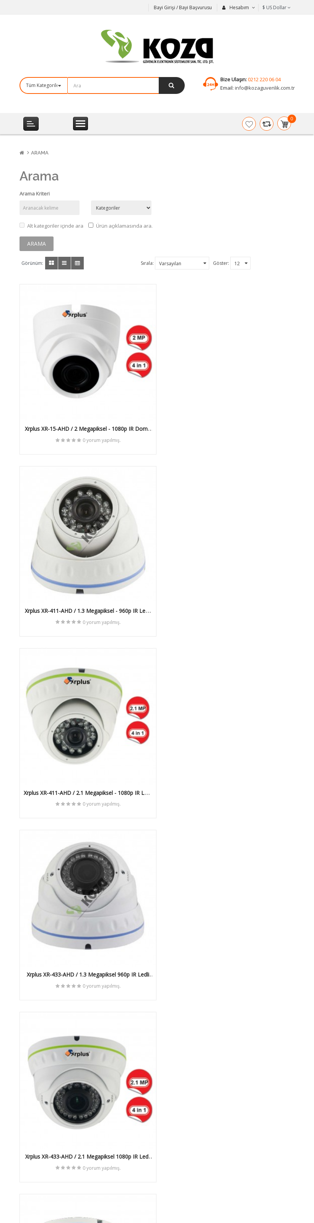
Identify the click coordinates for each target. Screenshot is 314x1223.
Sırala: (147, 263)
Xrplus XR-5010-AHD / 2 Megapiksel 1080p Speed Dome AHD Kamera (229, 956)
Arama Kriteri (35, 193)
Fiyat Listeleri (183, 1118)
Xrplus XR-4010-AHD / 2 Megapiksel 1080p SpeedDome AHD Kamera (85, 956)
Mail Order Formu (188, 1131)
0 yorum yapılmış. (99, 435)
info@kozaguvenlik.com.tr (264, 87)
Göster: (221, 263)
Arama (40, 153)
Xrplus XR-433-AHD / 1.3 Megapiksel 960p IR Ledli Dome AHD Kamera (229, 603)
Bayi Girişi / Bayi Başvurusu (183, 7)
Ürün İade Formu (187, 1170)
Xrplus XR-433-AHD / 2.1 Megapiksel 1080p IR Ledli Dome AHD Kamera (85, 780)
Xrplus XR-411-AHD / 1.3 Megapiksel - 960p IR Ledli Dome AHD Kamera (228, 427)
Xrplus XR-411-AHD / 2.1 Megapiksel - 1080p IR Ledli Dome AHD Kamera (85, 603)
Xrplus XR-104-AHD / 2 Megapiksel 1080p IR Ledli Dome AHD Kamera (229, 780)
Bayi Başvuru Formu (191, 1144)
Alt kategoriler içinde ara (51, 225)
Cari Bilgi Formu (185, 1157)
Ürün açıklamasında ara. (120, 225)
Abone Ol (151, 1072)
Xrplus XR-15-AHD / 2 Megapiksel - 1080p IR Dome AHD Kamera (85, 427)
